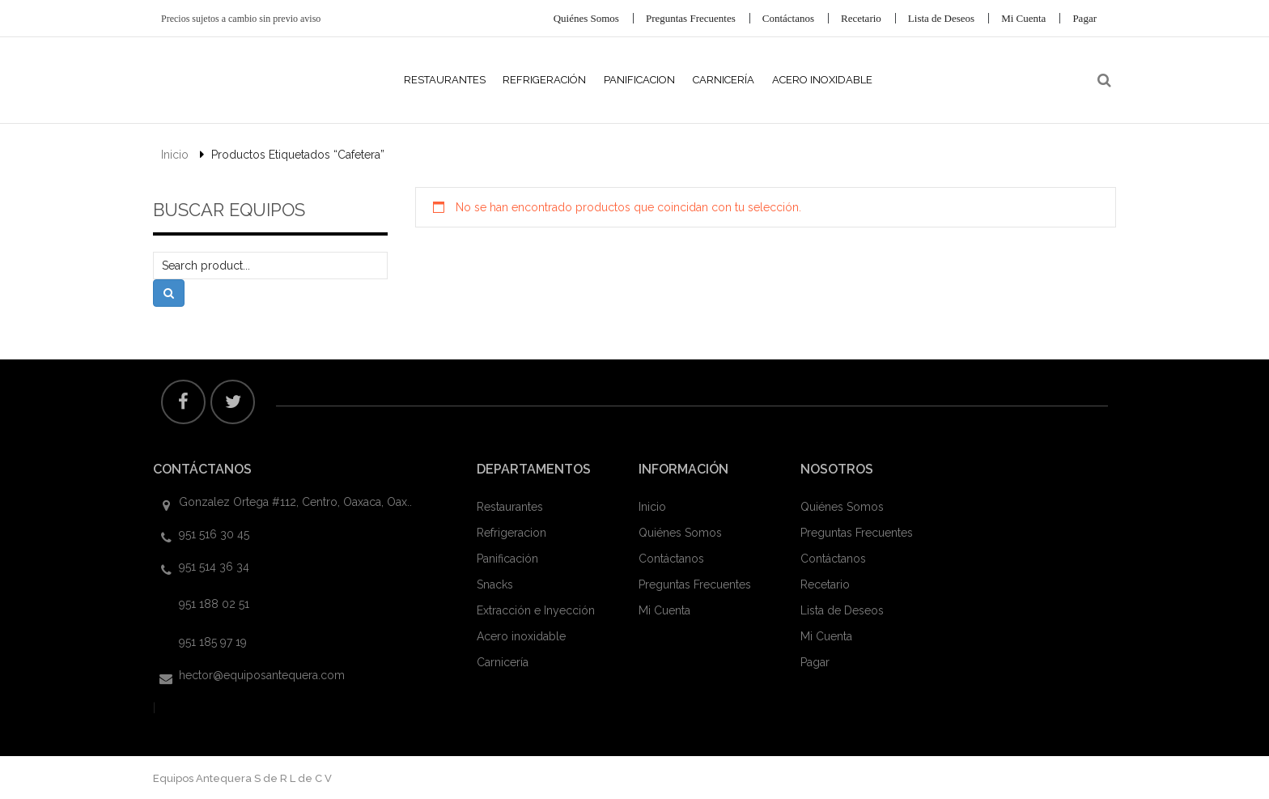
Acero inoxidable (521, 636)
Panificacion (639, 80)
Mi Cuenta (1023, 18)
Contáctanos (788, 18)
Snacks (495, 584)
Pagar (1084, 18)
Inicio (175, 154)
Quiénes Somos (586, 18)
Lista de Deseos (941, 18)
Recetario (861, 18)
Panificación (507, 558)
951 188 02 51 (214, 603)
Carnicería (723, 80)
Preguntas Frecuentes (691, 18)
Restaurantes (445, 80)
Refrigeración (544, 80)
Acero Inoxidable (822, 80)
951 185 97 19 (213, 641)
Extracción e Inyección (536, 610)
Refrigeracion (511, 532)
